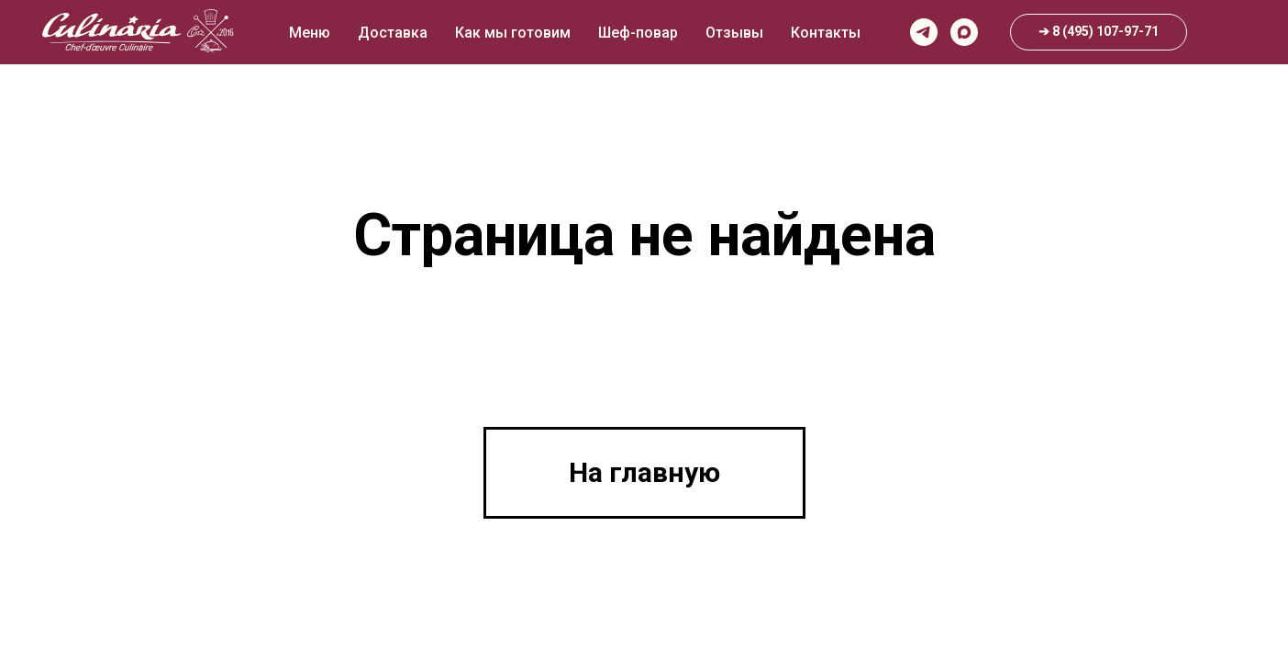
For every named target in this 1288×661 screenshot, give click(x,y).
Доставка (392, 32)
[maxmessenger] (964, 32)
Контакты (826, 32)
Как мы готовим (513, 32)
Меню (309, 32)
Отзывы (734, 32)
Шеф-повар (638, 32)
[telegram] (924, 32)
